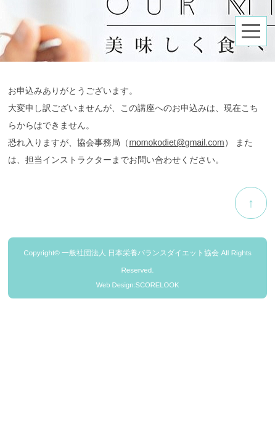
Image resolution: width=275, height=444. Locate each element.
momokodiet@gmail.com (176, 142)
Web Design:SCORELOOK (137, 285)
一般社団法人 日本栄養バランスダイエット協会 (140, 253)
